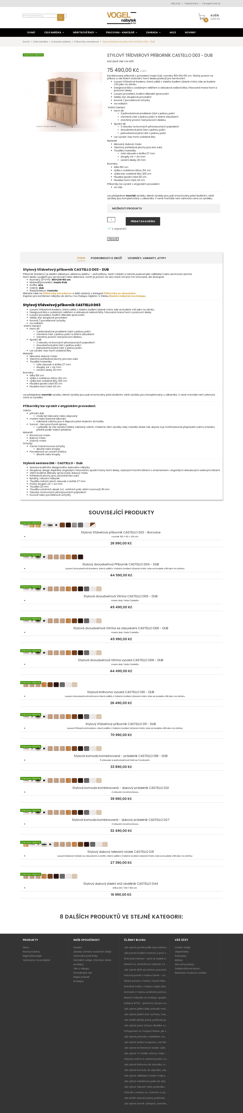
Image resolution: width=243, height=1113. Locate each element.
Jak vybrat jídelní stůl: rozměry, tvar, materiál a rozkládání (147, 1014)
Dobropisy (180, 956)
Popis (81, 258)
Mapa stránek (81, 977)
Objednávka (191, 3)
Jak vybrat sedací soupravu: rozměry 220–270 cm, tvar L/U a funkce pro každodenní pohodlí (147, 1042)
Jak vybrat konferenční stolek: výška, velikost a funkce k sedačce (147, 1047)
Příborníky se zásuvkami (119, 293)
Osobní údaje (182, 947)
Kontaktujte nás (82, 972)
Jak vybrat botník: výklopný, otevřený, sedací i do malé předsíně (147, 1103)
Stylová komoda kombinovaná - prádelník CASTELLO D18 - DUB (121, 749)
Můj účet (175, 3)
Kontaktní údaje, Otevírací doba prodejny (92, 962)
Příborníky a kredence (57, 293)
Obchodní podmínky (85, 956)
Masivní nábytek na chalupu (127, 296)
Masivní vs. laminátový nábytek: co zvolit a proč (147, 964)
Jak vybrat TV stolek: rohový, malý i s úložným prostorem (147, 1053)
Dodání (77, 947)
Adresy (179, 960)
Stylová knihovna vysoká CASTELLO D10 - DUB (121, 685)
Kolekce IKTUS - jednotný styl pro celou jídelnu (147, 1003)
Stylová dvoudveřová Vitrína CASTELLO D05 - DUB (121, 589)
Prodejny (78, 981)
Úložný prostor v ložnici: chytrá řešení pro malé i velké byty (147, 981)
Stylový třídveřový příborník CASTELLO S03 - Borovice (121, 525)
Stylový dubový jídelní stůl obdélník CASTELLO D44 (121, 876)
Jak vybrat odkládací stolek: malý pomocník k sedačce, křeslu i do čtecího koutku (147, 1075)
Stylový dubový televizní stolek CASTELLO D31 (121, 844)
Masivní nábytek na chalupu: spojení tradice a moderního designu (147, 997)
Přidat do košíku (143, 221)
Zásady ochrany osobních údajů (92, 951)
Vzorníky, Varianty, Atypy (147, 258)
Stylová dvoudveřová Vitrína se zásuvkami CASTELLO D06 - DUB (121, 621)
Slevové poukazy (184, 964)
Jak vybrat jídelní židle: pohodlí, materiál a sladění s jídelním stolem (147, 1008)
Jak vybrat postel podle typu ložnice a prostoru (147, 947)
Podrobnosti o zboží (106, 258)
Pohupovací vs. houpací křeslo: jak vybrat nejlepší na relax (147, 1031)
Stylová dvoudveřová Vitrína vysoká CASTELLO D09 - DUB (121, 653)
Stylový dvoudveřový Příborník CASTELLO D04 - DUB (121, 557)
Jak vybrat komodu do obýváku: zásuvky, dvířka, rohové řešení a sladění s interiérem (147, 1070)
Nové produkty (31, 951)
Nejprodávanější (32, 956)
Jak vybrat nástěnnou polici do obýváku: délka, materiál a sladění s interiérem (147, 1081)
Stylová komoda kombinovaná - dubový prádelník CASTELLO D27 (121, 813)
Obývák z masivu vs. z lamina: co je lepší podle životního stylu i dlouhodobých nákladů (147, 1092)
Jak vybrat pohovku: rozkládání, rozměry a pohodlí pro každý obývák (147, 1036)
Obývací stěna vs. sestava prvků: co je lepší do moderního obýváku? (147, 1059)
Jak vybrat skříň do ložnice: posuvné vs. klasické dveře (147, 969)
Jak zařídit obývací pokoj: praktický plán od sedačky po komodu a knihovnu (147, 1098)
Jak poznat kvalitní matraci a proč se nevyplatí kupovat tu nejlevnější (147, 953)
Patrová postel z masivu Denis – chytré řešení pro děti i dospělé (147, 975)
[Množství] (111, 219)
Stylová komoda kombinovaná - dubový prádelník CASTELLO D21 (121, 781)
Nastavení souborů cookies (190, 972)
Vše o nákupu (81, 968)
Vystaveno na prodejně (36, 960)
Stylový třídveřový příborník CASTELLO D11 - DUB (121, 717)
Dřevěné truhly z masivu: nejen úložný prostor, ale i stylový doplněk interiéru (147, 986)
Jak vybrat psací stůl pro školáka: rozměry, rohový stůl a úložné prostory (147, 1025)
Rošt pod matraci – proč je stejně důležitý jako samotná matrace (147, 958)
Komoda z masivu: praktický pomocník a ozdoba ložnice (147, 992)
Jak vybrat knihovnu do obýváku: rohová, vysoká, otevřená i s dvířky (147, 1064)
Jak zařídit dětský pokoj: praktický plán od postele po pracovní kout (147, 1020)
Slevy (26, 947)
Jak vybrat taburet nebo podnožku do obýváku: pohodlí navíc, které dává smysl (147, 1086)
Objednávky (182, 951)
